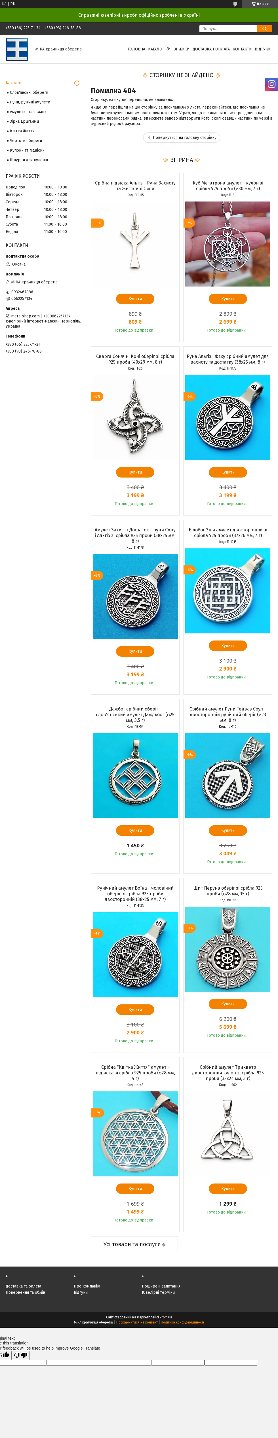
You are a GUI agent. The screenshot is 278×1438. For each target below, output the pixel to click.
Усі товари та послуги (132, 1244)
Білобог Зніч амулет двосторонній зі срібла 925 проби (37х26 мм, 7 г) (228, 532)
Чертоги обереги (26, 140)
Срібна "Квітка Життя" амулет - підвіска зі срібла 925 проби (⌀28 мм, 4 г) (135, 1072)
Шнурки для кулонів (29, 160)
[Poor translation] (21, 1355)
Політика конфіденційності (182, 1322)
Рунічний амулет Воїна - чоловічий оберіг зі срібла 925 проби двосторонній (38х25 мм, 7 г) (135, 893)
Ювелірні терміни (158, 1292)
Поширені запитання (161, 1286)
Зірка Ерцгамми (24, 121)
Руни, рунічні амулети (30, 102)
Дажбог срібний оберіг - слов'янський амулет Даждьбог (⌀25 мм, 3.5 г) (135, 714)
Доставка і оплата (211, 49)
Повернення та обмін (25, 1292)
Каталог (156, 49)
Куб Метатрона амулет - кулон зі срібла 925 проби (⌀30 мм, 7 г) (228, 185)
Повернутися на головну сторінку (184, 137)
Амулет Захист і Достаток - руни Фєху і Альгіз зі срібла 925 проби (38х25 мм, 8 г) (135, 535)
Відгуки (263, 49)
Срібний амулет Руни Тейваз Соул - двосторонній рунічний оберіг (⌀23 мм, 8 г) (227, 714)
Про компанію (87, 1286)
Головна (136, 49)
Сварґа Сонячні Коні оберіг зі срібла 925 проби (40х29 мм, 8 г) (135, 359)
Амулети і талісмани (28, 111)
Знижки (182, 49)
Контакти (242, 49)
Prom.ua (166, 1317)
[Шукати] (264, 28)
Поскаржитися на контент (137, 1322)
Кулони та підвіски (27, 150)
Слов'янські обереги (29, 92)
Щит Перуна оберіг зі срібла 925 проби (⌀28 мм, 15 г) (228, 890)
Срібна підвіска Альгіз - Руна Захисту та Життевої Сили (135, 185)
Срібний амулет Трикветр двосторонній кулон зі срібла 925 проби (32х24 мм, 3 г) (228, 1072)
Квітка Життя (22, 131)
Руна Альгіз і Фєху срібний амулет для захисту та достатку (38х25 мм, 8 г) (228, 359)
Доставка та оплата (23, 1286)
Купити (135, 298)
